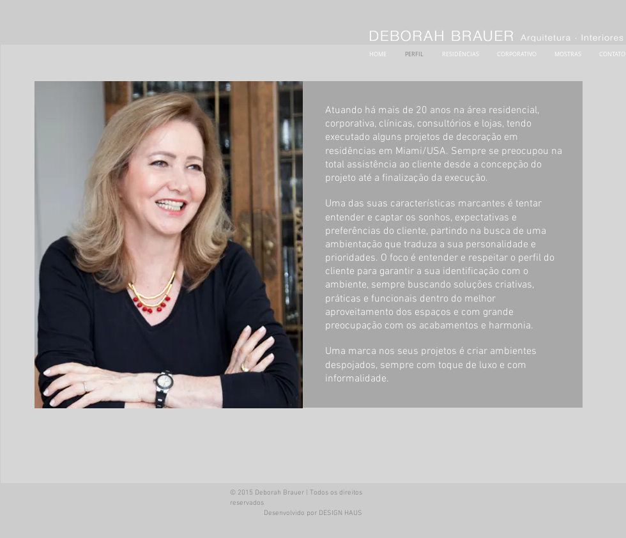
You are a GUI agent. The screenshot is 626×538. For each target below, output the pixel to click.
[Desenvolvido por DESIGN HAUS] (313, 514)
